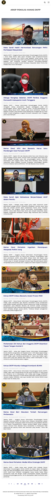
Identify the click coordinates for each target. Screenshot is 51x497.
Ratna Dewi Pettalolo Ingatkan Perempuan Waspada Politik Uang (25, 248)
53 (32, 484)
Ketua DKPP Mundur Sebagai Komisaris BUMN (23, 366)
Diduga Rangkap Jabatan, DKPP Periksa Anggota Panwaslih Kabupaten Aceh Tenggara (25, 99)
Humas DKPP (34, 10)
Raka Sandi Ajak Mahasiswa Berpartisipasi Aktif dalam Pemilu (25, 198)
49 (18, 484)
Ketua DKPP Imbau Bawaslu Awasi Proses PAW (23, 296)
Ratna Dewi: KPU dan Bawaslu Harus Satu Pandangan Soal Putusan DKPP (25, 150)
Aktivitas (6, 52)
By (13, 52)
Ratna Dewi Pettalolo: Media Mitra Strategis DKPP (24, 462)
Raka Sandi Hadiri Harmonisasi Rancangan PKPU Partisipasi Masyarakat (25, 49)
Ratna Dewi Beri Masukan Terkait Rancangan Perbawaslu (25, 413)
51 (25, 484)
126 (39, 484)
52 (28, 484)
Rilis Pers (6, 368)
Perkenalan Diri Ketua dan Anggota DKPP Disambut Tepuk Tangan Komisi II (25, 345)
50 (21, 484)
